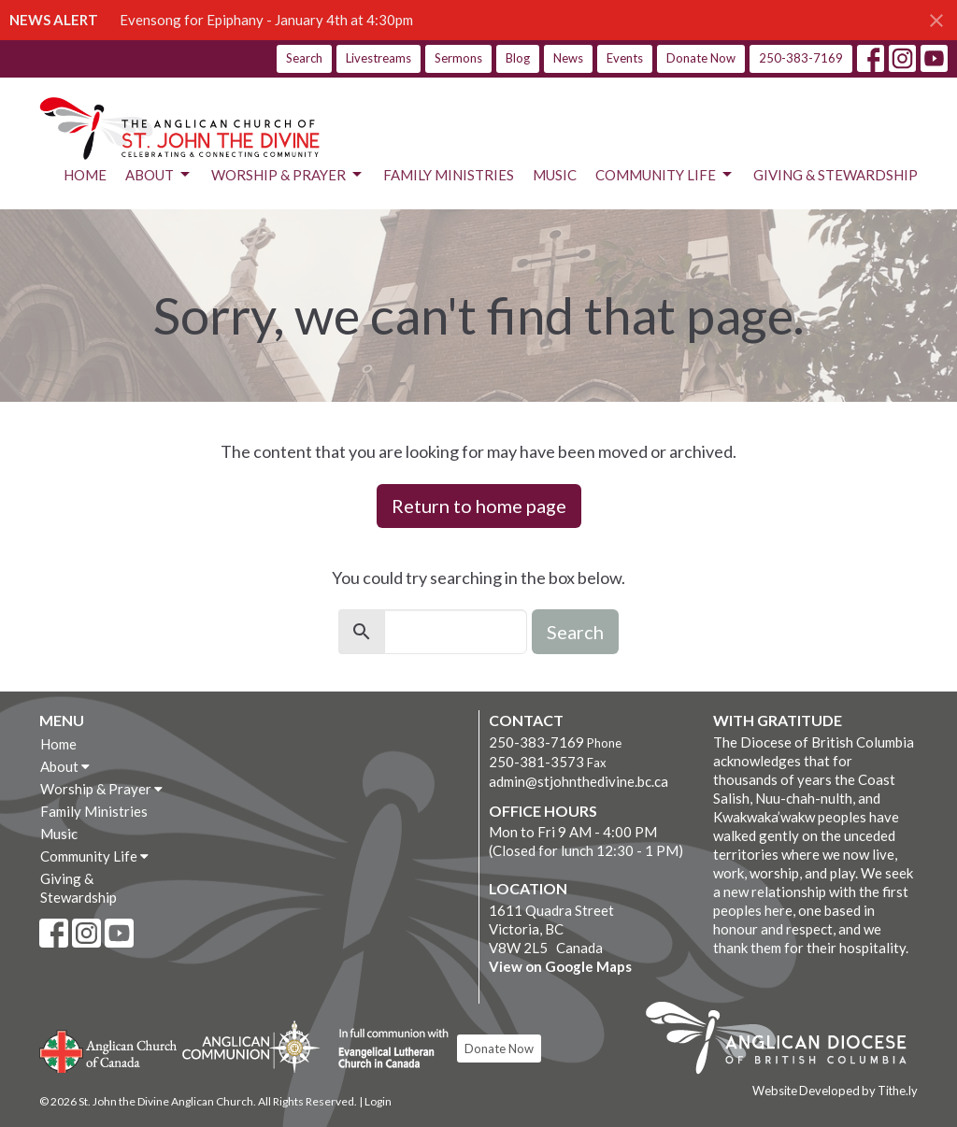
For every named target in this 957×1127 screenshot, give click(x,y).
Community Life (665, 174)
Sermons (458, 57)
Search (304, 57)
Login (378, 1101)
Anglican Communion (251, 1046)
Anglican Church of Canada (109, 1049)
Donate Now (701, 57)
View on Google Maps (560, 966)
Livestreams (378, 57)
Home (85, 174)
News (568, 57)
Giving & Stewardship (835, 174)
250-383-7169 (801, 57)
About (159, 174)
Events (625, 57)
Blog (518, 57)
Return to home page (479, 505)
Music (555, 174)
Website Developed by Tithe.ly (835, 1090)
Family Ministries (448, 174)
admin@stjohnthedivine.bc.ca (578, 781)
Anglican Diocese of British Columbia (785, 1041)
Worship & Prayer (287, 174)
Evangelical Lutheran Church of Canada (386, 1049)
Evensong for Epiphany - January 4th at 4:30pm (266, 19)
